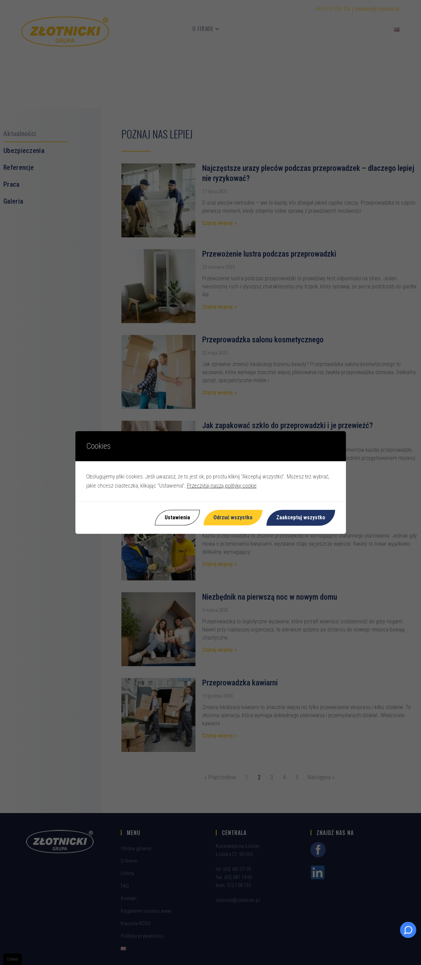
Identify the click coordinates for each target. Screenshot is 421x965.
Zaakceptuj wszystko (300, 517)
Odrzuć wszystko (233, 517)
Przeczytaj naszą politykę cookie (222, 486)
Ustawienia (177, 517)
